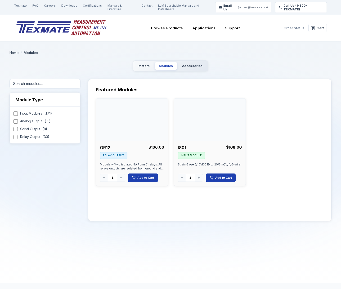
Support (230, 28)
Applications (201, 28)
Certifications (92, 5)
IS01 (182, 149)
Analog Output (31, 124)
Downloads (69, 5)
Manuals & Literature (115, 7)
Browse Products (164, 28)
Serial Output (30, 132)
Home (14, 53)
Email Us (243, 7)
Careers (50, 5)
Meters (134, 67)
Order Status (289, 28)
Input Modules (32, 116)
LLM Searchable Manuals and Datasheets (178, 7)
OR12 (105, 149)
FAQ (35, 5)
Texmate (20, 5)
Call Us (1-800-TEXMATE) (293, 7)
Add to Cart (143, 180)
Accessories (201, 67)
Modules (165, 67)
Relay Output (31, 140)
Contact (147, 5)
